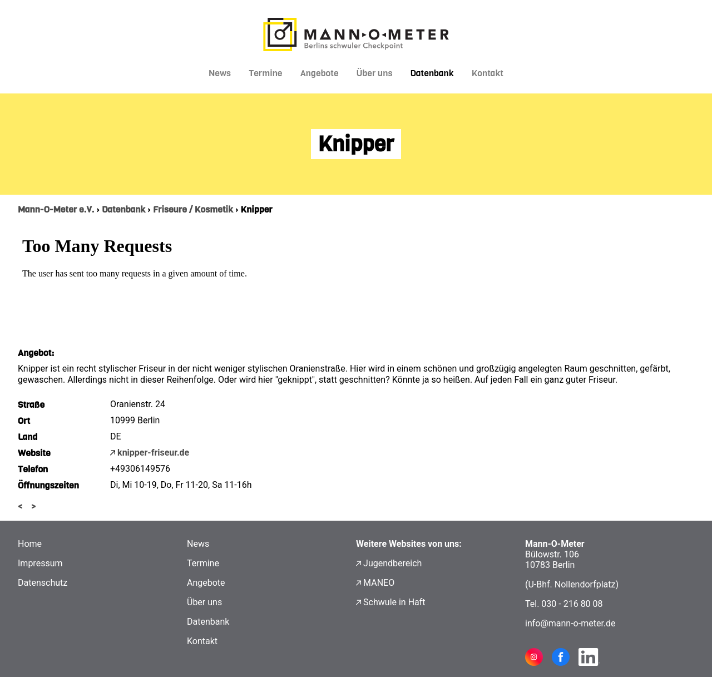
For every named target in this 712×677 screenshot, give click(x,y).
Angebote (319, 73)
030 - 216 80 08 (571, 604)
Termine (266, 73)
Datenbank (431, 73)
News (220, 73)
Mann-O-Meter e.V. (56, 209)
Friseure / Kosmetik (193, 209)
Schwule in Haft (394, 602)
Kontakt (487, 73)
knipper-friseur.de (153, 452)
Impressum (40, 563)
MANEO (378, 582)
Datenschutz (42, 582)
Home (30, 543)
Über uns (375, 73)
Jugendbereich (392, 563)
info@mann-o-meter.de (570, 623)
